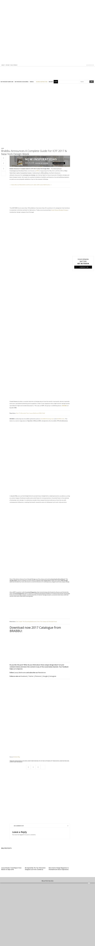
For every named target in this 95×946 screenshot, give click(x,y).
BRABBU (64, 405)
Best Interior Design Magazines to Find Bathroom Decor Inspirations (59, 868)
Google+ (45, 676)
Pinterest (38, 676)
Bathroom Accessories (21, 81)
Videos (32, 81)
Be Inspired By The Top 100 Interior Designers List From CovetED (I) (35, 868)
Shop (55, 81)
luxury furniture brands (16, 761)
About (3, 65)
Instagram (53, 676)
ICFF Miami (47, 760)
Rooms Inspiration (41, 81)
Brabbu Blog (17, 757)
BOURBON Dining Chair (47, 418)
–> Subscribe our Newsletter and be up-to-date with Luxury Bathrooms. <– (31, 184)
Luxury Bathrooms (64, 760)
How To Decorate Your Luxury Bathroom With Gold (30, 413)
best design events (17, 760)
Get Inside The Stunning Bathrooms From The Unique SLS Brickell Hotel (36, 621)
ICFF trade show (54, 760)
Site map (8, 65)
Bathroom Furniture (7, 81)
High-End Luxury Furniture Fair (30, 760)
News (2, 148)
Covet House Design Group (59, 210)
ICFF (39, 760)
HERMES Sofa (60, 418)
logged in (22, 834)
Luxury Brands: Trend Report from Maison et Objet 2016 (11, 868)
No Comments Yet (19, 825)
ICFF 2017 (43, 760)
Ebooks (51, 81)
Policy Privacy (13, 65)
